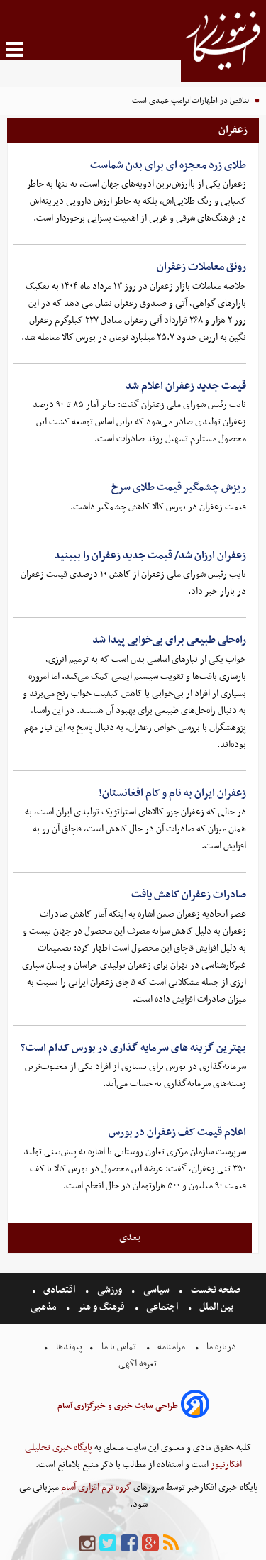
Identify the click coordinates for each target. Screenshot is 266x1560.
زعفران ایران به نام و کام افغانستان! (172, 793)
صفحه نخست (214, 1290)
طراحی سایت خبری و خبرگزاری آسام (117, 1406)
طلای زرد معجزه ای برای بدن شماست (168, 165)
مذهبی (45, 1307)
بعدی (129, 1237)
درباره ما (221, 1347)
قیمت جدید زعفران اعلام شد (186, 386)
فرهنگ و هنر (101, 1307)
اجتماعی (162, 1307)
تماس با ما (118, 1347)
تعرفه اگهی (138, 1364)
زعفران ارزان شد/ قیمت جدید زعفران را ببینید (150, 555)
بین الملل (216, 1307)
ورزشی (109, 1290)
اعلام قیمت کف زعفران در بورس (177, 1132)
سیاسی (156, 1290)
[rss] (171, 1544)
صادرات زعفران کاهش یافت (188, 894)
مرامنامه (171, 1347)
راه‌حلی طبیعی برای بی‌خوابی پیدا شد (169, 640)
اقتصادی (59, 1290)
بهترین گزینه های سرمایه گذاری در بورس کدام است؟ (133, 1048)
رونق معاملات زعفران (201, 267)
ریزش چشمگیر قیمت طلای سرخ (178, 487)
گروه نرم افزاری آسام (95, 1487)
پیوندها (68, 1347)
